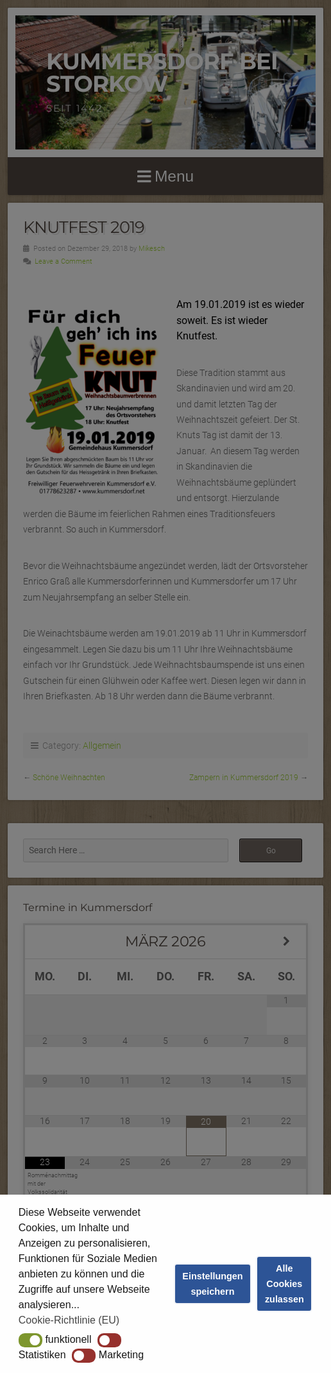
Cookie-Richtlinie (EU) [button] (69, 1320)
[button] (30, 1340)
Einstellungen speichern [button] (212, 1284)
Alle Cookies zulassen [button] (284, 1283)
